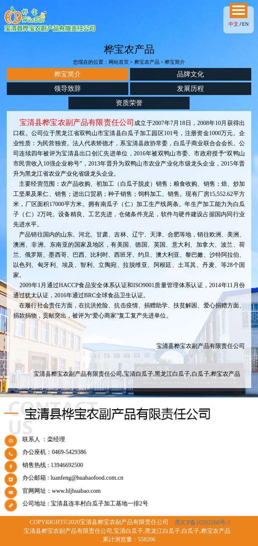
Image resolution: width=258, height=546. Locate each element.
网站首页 (119, 62)
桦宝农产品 (147, 62)
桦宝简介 (67, 74)
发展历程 (190, 88)
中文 (233, 24)
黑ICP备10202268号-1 (202, 522)
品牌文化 (190, 74)
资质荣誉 (129, 102)
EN (245, 24)
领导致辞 (67, 88)
